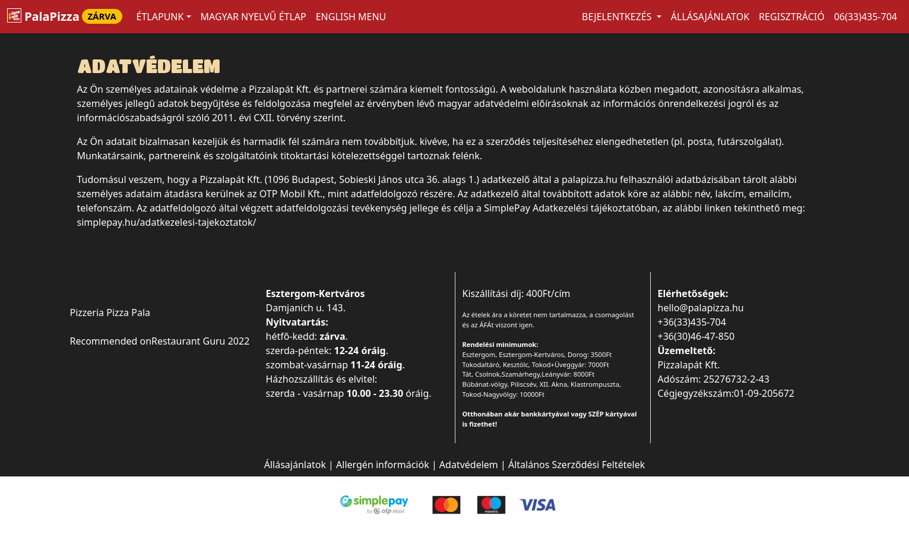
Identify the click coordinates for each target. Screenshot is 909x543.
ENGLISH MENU (351, 16)
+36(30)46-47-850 (696, 336)
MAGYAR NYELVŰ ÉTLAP (253, 16)
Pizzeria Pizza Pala (110, 312)
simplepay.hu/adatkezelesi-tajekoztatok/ (166, 222)
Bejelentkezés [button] (618, 16)
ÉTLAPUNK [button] (160, 16)
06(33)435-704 (865, 16)
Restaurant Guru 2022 (200, 341)
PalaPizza (64, 16)
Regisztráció (792, 16)
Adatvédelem (468, 464)
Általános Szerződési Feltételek (576, 464)
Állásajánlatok (710, 16)
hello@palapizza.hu (701, 307)
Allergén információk (382, 464)
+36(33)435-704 (692, 322)
